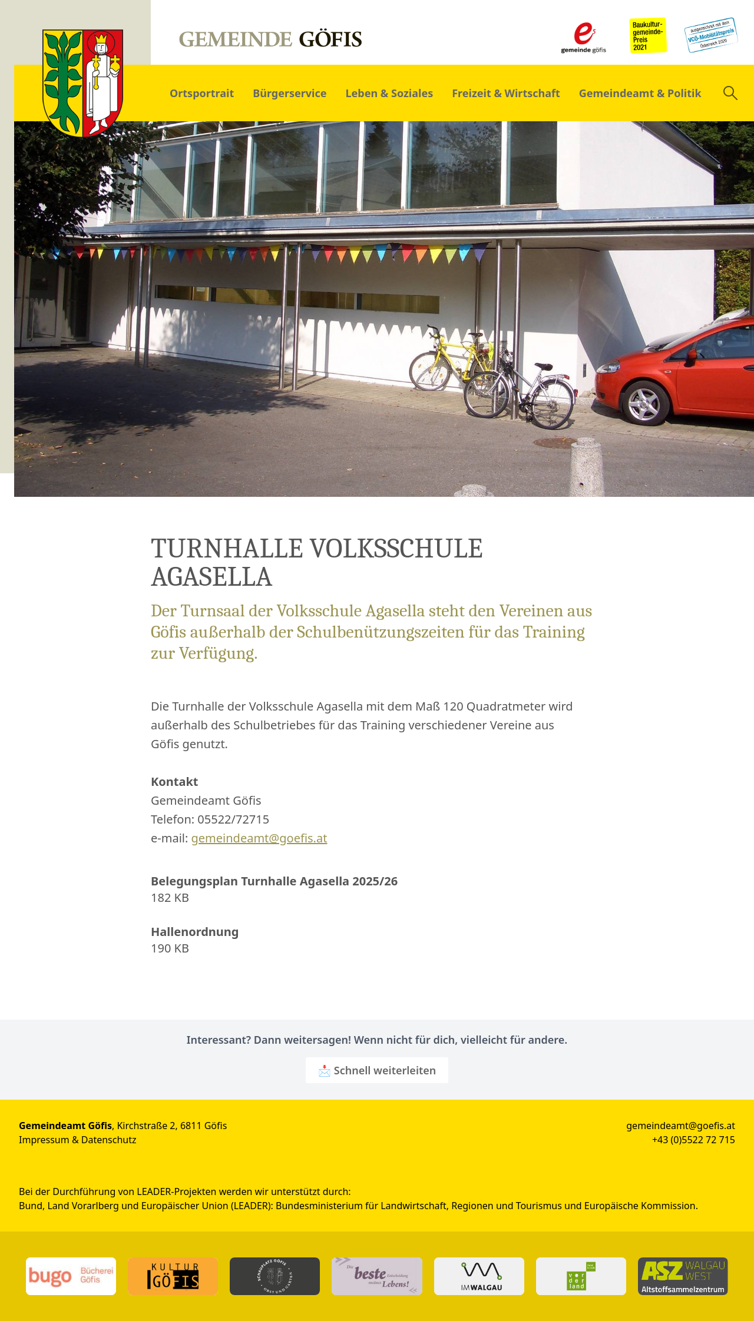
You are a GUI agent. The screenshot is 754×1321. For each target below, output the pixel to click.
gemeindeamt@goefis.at (259, 838)
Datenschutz (109, 1139)
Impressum (44, 1139)
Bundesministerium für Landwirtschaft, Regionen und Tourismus (419, 1205)
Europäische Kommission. (641, 1205)
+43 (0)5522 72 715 (693, 1139)
